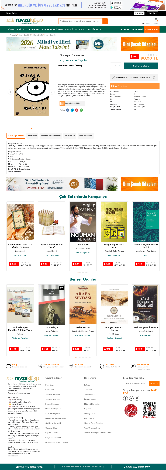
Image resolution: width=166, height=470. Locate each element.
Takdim (146, 255)
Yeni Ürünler (89, 394)
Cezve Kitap (145, 335)
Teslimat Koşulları (52, 394)
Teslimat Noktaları (53, 399)
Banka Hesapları (52, 404)
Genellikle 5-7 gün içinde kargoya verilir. (133, 77)
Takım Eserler (64, 29)
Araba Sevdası (83, 327)
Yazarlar (124, 29)
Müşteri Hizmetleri (92, 404)
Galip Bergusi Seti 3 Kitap (114, 246)
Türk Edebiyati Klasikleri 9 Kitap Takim (20, 329)
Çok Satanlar (48, 29)
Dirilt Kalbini (83, 244)
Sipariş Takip (89, 413)
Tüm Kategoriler (16, 29)
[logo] (24, 21)
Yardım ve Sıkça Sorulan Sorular (97, 432)
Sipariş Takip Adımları (93, 423)
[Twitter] (132, 398)
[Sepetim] (156, 21)
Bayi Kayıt (49, 389)
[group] (31, 90)
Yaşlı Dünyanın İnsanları (146, 327)
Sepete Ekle (141, 65)
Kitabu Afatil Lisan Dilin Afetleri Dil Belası (20, 246)
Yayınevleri (137, 29)
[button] (31, 128)
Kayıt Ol (154, 383)
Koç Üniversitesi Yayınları (74, 60)
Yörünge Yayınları (20, 338)
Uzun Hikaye (52, 327)
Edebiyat (27, 35)
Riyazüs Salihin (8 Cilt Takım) (52, 246)
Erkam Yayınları (52, 255)
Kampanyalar (151, 29)
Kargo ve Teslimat (53, 437)
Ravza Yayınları (20, 255)
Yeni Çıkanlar (33, 29)
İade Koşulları (85, 135)
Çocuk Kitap (80, 29)
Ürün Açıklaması (16, 135)
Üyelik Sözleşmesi (53, 408)
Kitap (20, 35)
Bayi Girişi (49, 385)
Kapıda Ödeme (51, 432)
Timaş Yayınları (83, 252)
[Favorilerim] (145, 21)
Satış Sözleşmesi (52, 413)
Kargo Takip (11, 13)
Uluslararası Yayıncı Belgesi (56, 442)
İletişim (87, 385)
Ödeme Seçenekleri (51, 135)
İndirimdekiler (90, 399)
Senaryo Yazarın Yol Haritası (114, 329)
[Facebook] (125, 398)
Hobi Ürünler (94, 29)
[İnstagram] (138, 398)
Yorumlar (32, 135)
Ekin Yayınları (114, 255)
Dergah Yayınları (51, 335)
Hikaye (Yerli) (38, 35)
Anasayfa (12, 35)
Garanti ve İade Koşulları (55, 418)
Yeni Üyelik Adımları (92, 428)
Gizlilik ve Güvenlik (53, 423)
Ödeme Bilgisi (51, 428)
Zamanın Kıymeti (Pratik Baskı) (146, 246)
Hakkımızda (89, 418)
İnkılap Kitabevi (114, 338)
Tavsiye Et (70, 135)
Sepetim (88, 408)
